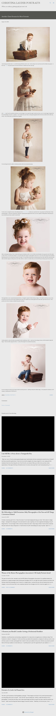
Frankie (6, 65)
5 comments (9, 528)
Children (7, 395)
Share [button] (51, 395)
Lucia (4, 113)
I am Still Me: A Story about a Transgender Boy (17, 453)
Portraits (12, 395)
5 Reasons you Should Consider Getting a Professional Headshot (22, 631)
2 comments (9, 704)
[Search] (50, 2)
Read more (51, 468)
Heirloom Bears (25, 211)
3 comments (9, 645)
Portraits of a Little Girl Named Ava (13, 690)
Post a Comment (6, 405)
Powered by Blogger (28, 712)
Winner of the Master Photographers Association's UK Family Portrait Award (26, 573)
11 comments (9, 468)
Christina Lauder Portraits (21, 2)
